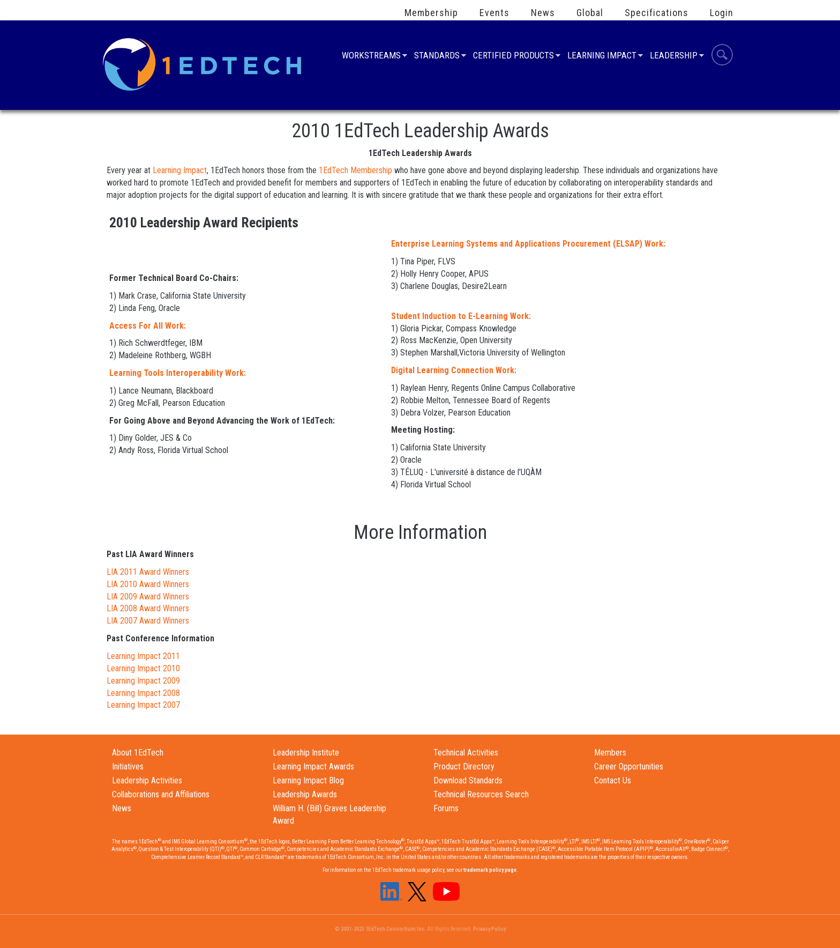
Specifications (656, 13)
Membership (431, 13)
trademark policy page (489, 870)
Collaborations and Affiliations (160, 794)
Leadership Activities (147, 780)
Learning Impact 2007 (143, 705)
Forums (446, 808)
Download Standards (467, 780)
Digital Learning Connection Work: (453, 370)
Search (722, 56)
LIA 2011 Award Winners (148, 572)
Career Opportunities (628, 766)
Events (494, 13)
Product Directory (463, 766)
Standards (437, 56)
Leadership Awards (305, 794)
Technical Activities (465, 752)
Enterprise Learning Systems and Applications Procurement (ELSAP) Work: (528, 244)
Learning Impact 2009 (143, 681)
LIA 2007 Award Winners (148, 621)
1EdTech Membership (354, 170)
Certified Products (513, 56)
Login (721, 13)
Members (610, 752)
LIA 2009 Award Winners (148, 596)
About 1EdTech (137, 752)
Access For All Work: (147, 326)
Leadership (674, 56)
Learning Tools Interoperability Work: (177, 373)
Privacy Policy (489, 929)
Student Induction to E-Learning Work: (461, 316)
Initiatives (128, 766)
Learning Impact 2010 (143, 668)
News (543, 13)
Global (589, 13)
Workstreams (371, 56)
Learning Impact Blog (308, 780)
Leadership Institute (306, 752)
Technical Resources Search (481, 794)
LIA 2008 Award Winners (148, 608)
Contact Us (612, 780)
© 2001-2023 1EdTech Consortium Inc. (380, 929)
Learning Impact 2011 (143, 656)
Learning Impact (601, 56)
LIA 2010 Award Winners (148, 584)
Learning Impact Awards (313, 766)
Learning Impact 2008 (143, 693)
